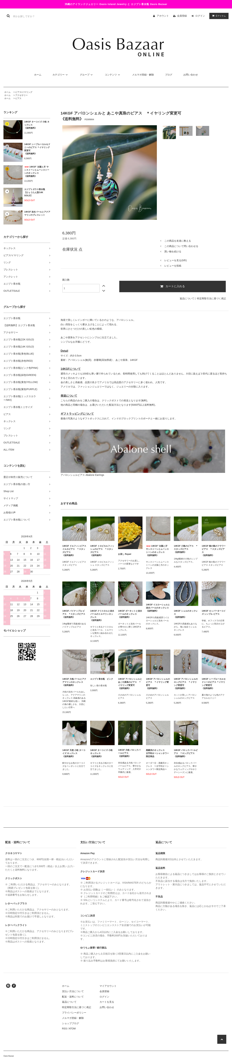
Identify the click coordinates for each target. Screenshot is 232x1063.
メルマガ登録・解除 (143, 74)
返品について (187, 298)
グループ (87, 74)
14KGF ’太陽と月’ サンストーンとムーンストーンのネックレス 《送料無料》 (36, 171)
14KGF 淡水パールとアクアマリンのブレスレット (37, 213)
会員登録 (182, 15)
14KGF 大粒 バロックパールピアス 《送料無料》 (129, 753)
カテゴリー (60, 74)
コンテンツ (113, 74)
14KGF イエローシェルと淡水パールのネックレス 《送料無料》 (158, 607)
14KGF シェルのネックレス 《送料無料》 (186, 614)
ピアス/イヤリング (23, 92)
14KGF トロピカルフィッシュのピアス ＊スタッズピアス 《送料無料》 (102, 551)
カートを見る (107, 1001)
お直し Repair (124, 554)
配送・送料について (73, 996)
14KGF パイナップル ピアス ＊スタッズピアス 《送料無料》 (73, 614)
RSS (64, 1028)
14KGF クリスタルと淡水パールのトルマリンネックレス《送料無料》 (102, 615)
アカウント (163, 15)
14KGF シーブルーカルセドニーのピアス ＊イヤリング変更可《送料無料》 (37, 149)
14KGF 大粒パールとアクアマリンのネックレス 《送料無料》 (74, 682)
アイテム (218, 15)
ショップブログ (70, 1023)
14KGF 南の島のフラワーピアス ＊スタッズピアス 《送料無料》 (214, 551)
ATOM (72, 1028)
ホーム (37, 74)
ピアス (18, 98)
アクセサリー (21, 95)
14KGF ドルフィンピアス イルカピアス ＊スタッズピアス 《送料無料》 (74, 551)
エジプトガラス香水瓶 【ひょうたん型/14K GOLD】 (34, 192)
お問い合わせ (190, 74)
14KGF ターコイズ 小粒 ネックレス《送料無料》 (36, 125)
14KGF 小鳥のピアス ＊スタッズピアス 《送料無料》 (186, 549)
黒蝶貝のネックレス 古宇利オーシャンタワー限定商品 (157, 753)
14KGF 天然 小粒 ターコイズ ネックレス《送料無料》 (73, 753)
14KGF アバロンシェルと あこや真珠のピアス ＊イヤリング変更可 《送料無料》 (130, 684)
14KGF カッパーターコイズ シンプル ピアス (214, 612)
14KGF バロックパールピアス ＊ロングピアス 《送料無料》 (186, 753)
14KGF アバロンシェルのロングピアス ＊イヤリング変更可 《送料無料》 (186, 684)
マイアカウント (108, 986)
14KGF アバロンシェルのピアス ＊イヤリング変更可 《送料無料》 (158, 684)
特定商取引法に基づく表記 (211, 298)
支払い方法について (73, 991)
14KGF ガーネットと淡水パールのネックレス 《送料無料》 (130, 614)
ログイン (200, 15)
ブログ (168, 74)
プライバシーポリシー (74, 1012)
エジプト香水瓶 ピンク (101, 679)
